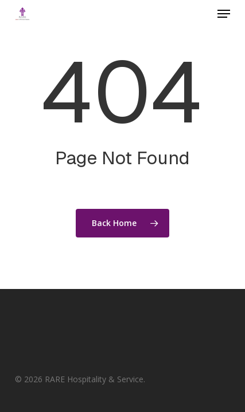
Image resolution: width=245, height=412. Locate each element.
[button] (223, 13)
